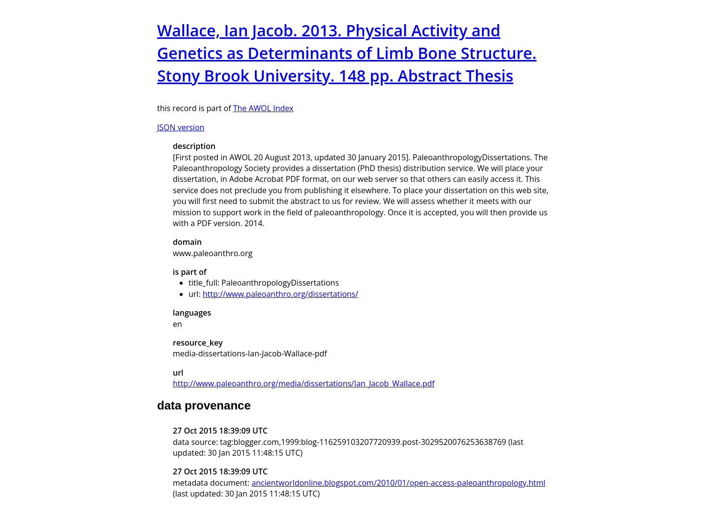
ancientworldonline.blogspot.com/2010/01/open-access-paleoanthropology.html (398, 482)
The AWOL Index (263, 108)
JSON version (180, 127)
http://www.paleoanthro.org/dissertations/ (280, 294)
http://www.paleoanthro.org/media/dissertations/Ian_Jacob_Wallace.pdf (304, 383)
